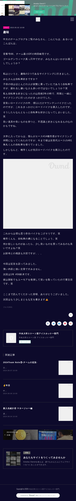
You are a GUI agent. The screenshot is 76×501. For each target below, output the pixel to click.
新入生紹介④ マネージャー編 (18, 408)
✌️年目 (6, 385)
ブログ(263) (7, 307)
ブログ (6, 27)
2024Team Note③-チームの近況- (20, 362)
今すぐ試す (39, 12)
